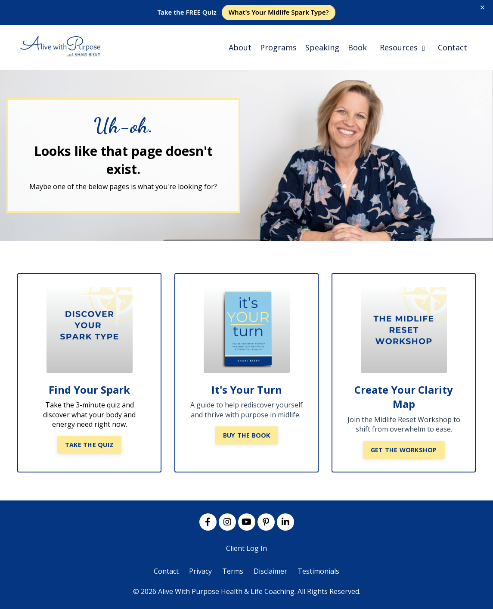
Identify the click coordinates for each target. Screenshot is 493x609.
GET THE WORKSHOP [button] (404, 450)
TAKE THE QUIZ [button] (89, 445)
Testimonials (318, 571)
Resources (402, 47)
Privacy (200, 571)
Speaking (322, 47)
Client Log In (246, 548)
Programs (278, 47)
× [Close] (482, 7)
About (240, 47)
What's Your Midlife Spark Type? (279, 12)
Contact (452, 47)
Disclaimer (270, 571)
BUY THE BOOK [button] (246, 435)
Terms (232, 571)
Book (357, 47)
